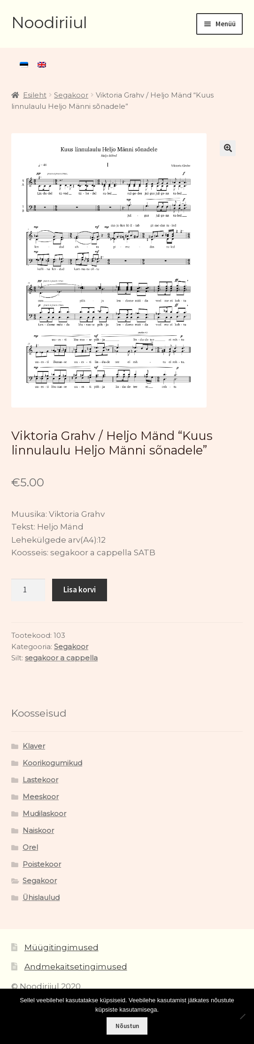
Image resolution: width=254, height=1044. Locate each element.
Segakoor (71, 95)
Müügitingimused (61, 947)
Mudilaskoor (44, 813)
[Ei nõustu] (242, 1016)
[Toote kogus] (28, 590)
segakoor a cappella (61, 658)
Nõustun (127, 1026)
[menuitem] (24, 65)
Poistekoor (42, 864)
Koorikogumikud (52, 763)
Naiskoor (38, 830)
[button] (228, 148)
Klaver (34, 746)
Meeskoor (41, 797)
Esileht (34, 95)
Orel (30, 847)
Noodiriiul (49, 22)
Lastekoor (40, 780)
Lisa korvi (79, 589)
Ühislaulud (41, 897)
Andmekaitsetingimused (75, 966)
